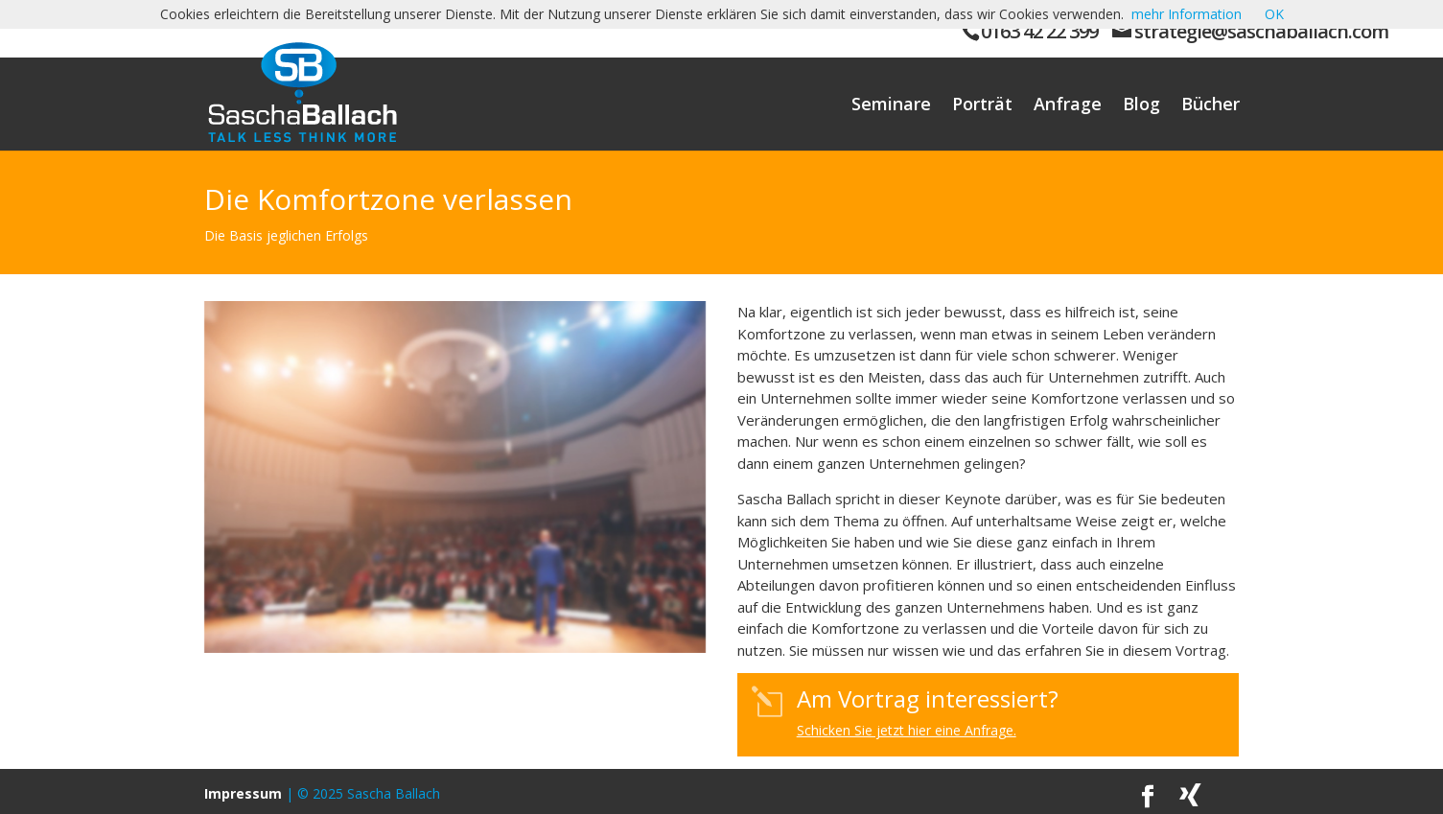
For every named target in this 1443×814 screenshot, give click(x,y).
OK (1274, 14)
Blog (1141, 105)
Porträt (982, 105)
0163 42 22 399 (1039, 31)
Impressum (243, 793)
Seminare (891, 105)
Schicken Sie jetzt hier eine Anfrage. (906, 730)
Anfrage (1068, 105)
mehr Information (1186, 14)
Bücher (1210, 105)
